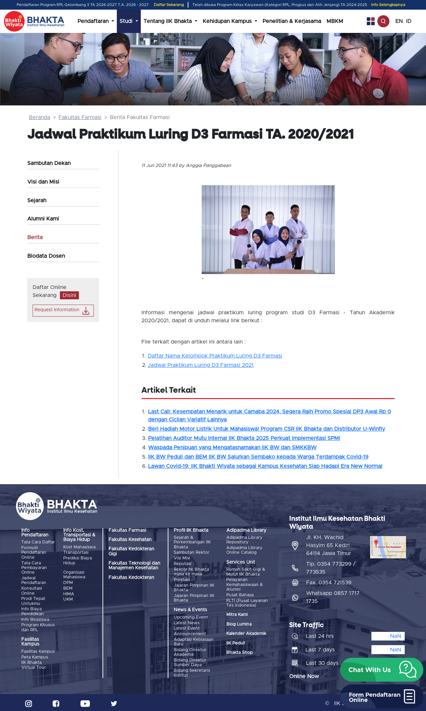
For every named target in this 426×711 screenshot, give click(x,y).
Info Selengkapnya (388, 5)
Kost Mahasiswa (79, 547)
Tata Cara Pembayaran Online (34, 568)
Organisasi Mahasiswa (74, 574)
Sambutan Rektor (191, 552)
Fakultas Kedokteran (131, 577)
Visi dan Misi (43, 182)
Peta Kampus (34, 656)
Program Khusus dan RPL (38, 626)
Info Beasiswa (35, 619)
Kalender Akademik (246, 633)
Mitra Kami (237, 614)
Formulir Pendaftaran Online (33, 553)
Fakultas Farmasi (80, 117)
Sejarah (36, 200)
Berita (35, 237)
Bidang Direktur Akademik (190, 650)
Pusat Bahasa (240, 595)
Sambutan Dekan (49, 163)
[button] (212, 226)
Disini (69, 295)
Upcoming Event (191, 616)
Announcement (190, 633)
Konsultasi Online (31, 590)
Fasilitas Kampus (38, 650)
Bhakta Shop (239, 652)
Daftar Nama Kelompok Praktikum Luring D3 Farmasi (215, 355)
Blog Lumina (239, 624)
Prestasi (182, 579)
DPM (68, 582)
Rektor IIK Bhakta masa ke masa (191, 571)
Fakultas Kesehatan (129, 539)
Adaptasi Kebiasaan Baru (194, 640)
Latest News (186, 622)
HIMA (68, 593)
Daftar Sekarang (169, 5)
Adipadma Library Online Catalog (244, 550)
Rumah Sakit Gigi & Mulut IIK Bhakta (245, 571)
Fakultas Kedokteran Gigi (131, 551)
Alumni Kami (43, 218)
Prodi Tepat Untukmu (33, 600)
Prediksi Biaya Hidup (77, 560)
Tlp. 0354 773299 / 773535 (330, 566)
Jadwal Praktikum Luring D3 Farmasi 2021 (201, 365)
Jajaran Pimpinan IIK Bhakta (194, 586)
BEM (68, 588)
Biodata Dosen (46, 256)
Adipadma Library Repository (244, 539)
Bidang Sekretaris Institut (192, 671)
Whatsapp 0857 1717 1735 (333, 595)
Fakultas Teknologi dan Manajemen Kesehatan (134, 565)
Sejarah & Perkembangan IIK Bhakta (192, 542)
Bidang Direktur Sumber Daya (190, 661)
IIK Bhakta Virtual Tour (33, 663)
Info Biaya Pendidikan (32, 610)
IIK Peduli (235, 642)
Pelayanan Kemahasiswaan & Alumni (244, 585)
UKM (68, 599)
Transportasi (76, 552)
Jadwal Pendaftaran (33, 580)
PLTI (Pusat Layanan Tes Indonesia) (247, 602)
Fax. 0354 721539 (328, 581)
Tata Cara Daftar (38, 542)
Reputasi (182, 563)
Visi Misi (182, 558)
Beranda (39, 117)
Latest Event (187, 627)
